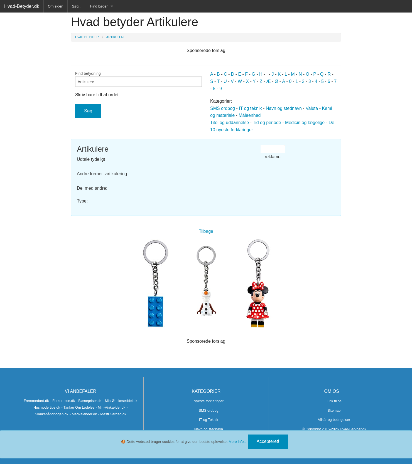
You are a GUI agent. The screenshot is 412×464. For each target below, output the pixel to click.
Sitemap (333, 410)
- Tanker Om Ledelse (77, 407)
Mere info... (238, 442)
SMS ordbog (222, 108)
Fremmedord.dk (36, 401)
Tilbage (206, 231)
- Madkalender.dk (83, 414)
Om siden (55, 6)
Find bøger (99, 6)
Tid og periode (267, 122)
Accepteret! (268, 441)
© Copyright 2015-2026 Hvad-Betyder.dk (334, 429)
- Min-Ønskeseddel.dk (120, 401)
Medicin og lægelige (305, 122)
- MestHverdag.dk (112, 414)
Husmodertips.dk (46, 407)
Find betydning (138, 79)
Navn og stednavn (284, 108)
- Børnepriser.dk (88, 401)
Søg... (77, 6)
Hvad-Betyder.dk (21, 6)
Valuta (312, 108)
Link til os (334, 401)
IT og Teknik (208, 420)
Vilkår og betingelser (334, 420)
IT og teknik (250, 108)
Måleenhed (250, 115)
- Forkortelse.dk (62, 401)
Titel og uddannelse (229, 122)
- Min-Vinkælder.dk (110, 407)
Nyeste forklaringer (209, 401)
